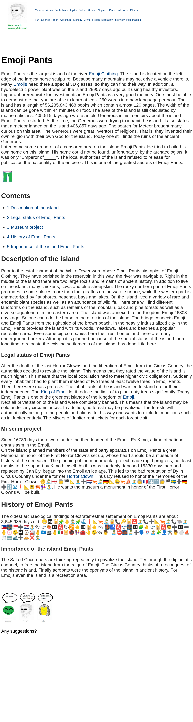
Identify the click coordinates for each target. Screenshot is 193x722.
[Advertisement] (114, 46)
